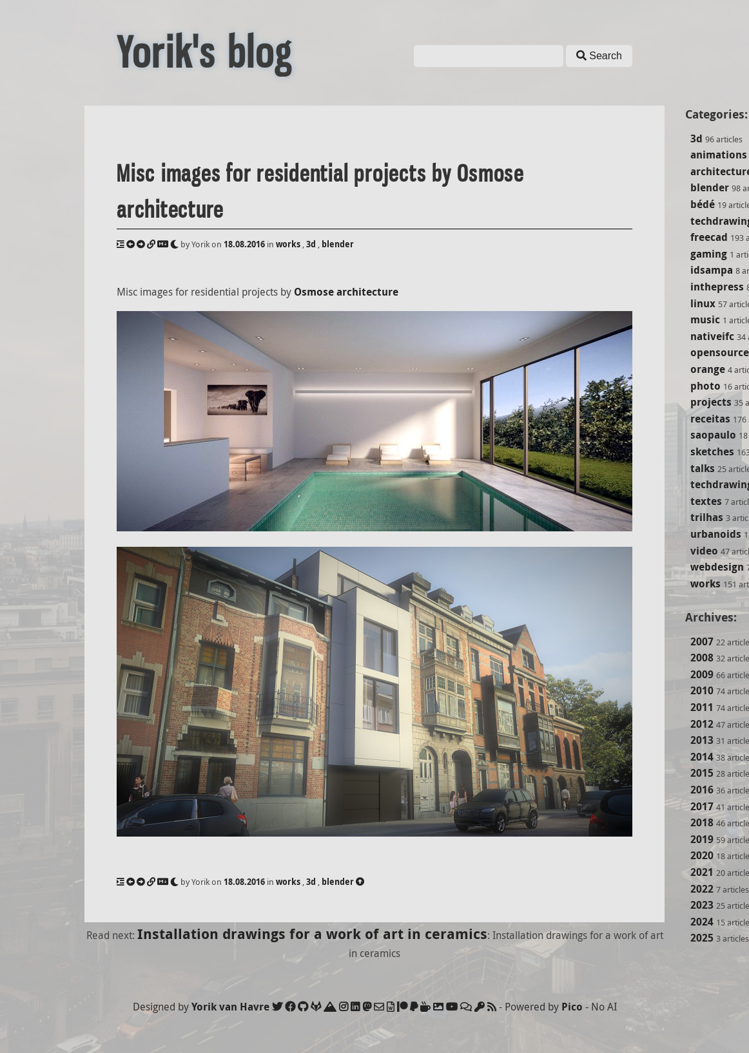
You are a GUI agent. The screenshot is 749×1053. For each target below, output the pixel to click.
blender (709, 187)
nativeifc (712, 336)
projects (711, 402)
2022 (702, 889)
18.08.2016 (244, 244)
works (705, 583)
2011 (702, 707)
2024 (702, 922)
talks (702, 468)
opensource (719, 352)
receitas (710, 419)
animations (718, 154)
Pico (572, 1007)
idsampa (711, 270)
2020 (702, 855)
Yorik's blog (204, 53)
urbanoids (715, 534)
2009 (702, 674)
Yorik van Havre (230, 1007)
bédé (702, 204)
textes (706, 501)
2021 (702, 872)
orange (707, 369)
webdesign (717, 567)
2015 (702, 773)
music (705, 319)
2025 (702, 938)
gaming (708, 254)
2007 (702, 641)
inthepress (717, 287)
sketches (712, 451)
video (704, 551)
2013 (702, 740)
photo (705, 386)
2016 (702, 790)
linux (702, 303)
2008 (702, 657)
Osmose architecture (346, 292)
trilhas (706, 517)
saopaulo (713, 435)
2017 (702, 806)
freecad (709, 237)
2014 (702, 757)
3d (696, 138)
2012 (702, 724)
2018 (702, 822)
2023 (702, 905)
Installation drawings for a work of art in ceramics (312, 934)
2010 (702, 690)
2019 (702, 839)
